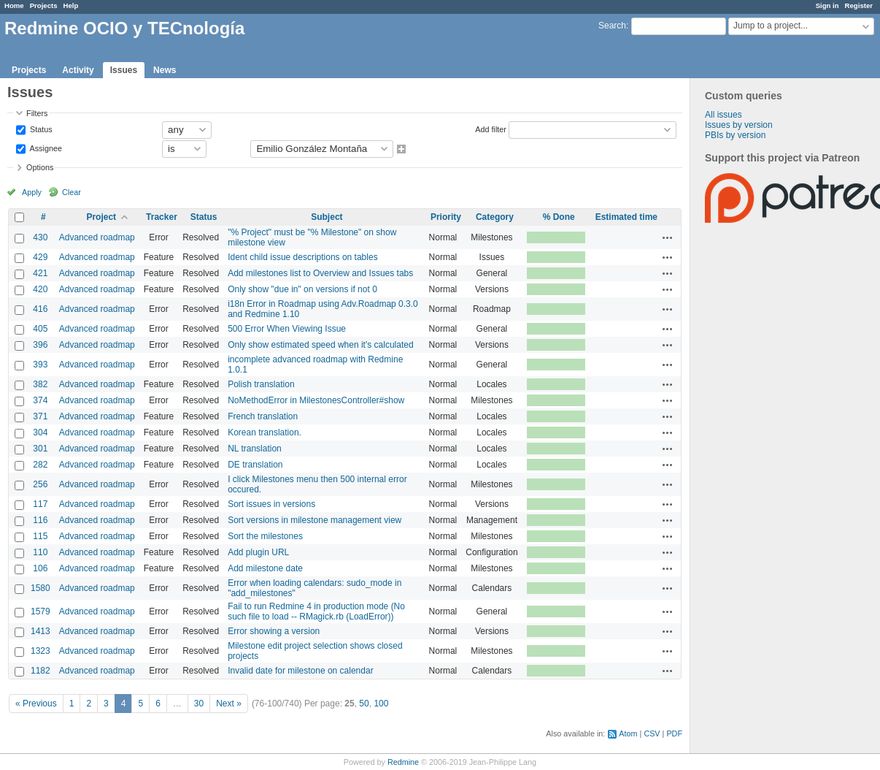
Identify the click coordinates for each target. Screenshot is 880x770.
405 (40, 329)
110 (40, 552)
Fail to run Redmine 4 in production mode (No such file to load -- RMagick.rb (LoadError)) (316, 611)
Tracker (161, 217)
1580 (40, 588)
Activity (77, 70)
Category (495, 217)
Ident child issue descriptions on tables (302, 257)
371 (40, 416)
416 (40, 309)
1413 (40, 631)
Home (14, 5)
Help (71, 5)
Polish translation (261, 384)
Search (612, 25)
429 (40, 257)
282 (40, 465)
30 (199, 703)
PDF (674, 733)
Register (859, 5)
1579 (40, 611)
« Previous (36, 703)
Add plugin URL (258, 552)
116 (40, 520)
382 (40, 384)
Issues (123, 70)
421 (40, 273)
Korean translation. (264, 432)
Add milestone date (265, 568)
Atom (628, 733)
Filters (36, 113)
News (164, 70)
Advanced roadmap (97, 237)
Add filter (490, 128)
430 (40, 237)
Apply (32, 192)
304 (40, 432)
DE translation (255, 465)
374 (40, 400)
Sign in (827, 5)
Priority (446, 217)
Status (40, 128)
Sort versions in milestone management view (314, 520)
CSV (652, 733)
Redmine (403, 762)
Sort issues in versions (271, 504)
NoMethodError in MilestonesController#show (316, 400)
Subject (326, 217)
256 (40, 484)
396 (40, 345)
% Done (559, 217)
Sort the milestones (265, 536)
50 (363, 703)
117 (40, 504)
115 (40, 536)
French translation (263, 416)
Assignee (45, 147)
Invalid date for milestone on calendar (300, 671)
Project (101, 217)
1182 (40, 671)
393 (40, 364)
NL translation (255, 448)
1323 (40, 651)
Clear (71, 192)
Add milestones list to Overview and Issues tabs (320, 273)
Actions (667, 237)
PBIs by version (735, 135)
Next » (229, 703)
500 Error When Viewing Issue (287, 329)
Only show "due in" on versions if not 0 (302, 289)
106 (40, 568)
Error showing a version (274, 631)
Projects (44, 5)
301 (40, 448)
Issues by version (739, 125)
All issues (723, 115)
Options (39, 167)
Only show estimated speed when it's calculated (320, 345)
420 (40, 289)
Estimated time (626, 217)
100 (381, 703)
